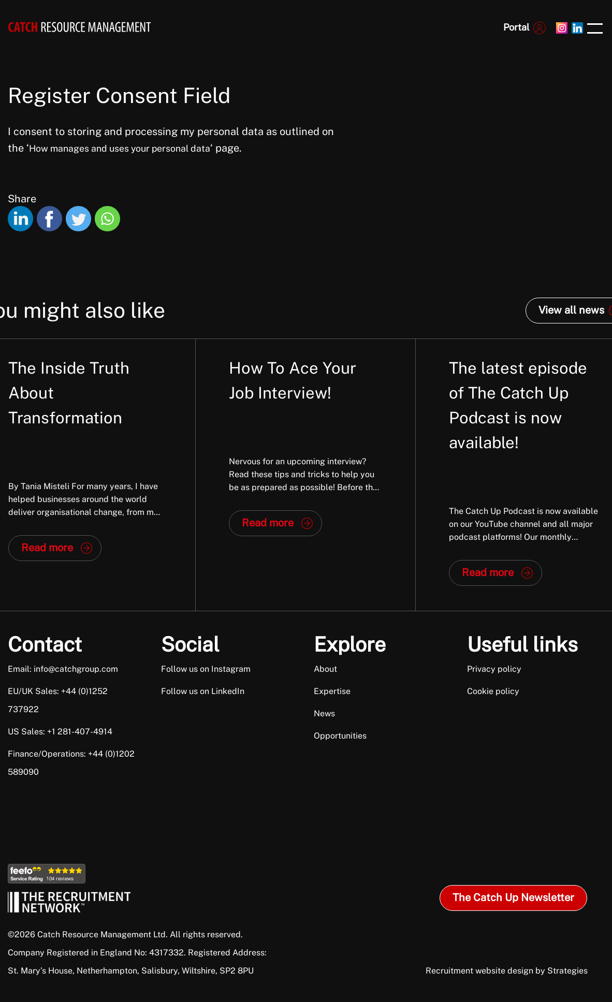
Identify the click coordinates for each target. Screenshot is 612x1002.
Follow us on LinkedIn (202, 691)
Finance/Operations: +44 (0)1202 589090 (71, 763)
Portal (516, 27)
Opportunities (340, 736)
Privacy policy (494, 669)
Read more (47, 547)
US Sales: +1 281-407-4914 (60, 731)
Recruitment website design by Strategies (507, 971)
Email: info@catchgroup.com (63, 669)
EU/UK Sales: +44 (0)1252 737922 (58, 700)
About (325, 669)
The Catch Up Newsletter (513, 897)
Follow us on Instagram (206, 669)
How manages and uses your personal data (119, 148)
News (324, 713)
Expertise (332, 691)
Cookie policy (493, 691)
